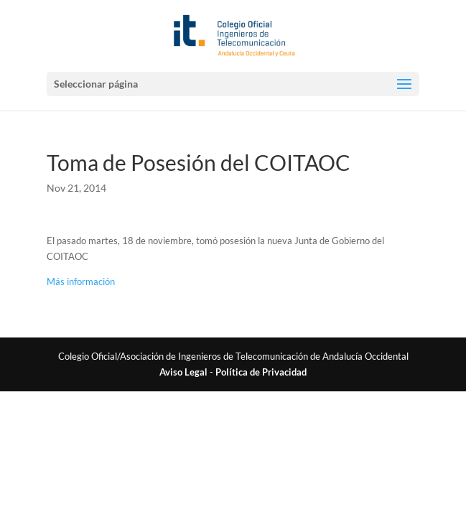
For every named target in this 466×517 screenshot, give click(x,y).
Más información (81, 281)
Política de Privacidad (261, 372)
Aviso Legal (183, 372)
